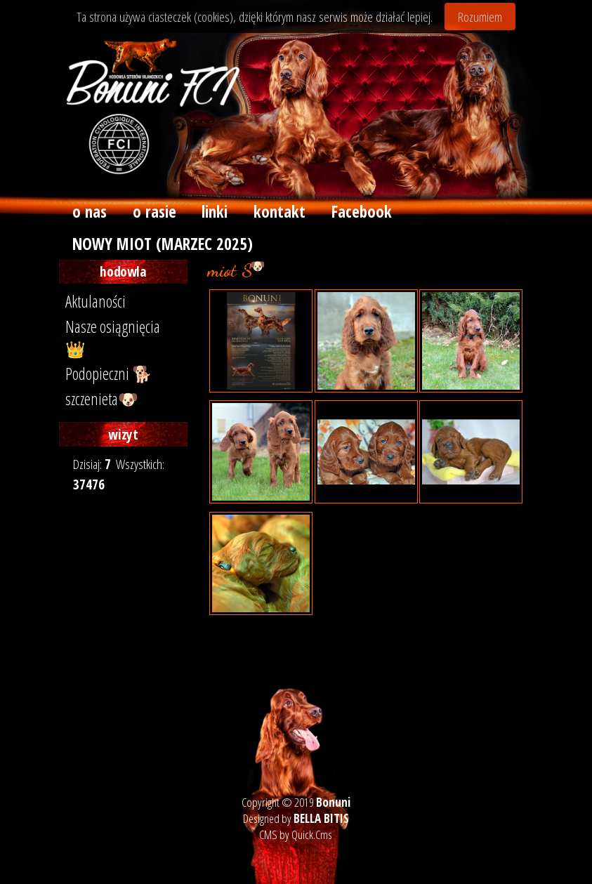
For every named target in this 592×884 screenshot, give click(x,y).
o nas (89, 211)
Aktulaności (95, 301)
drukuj (226, 636)
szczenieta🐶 (101, 399)
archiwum (297, 266)
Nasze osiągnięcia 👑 (112, 337)
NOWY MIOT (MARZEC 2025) (162, 243)
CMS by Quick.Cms (295, 834)
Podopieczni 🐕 (108, 373)
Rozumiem (480, 16)
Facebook (361, 211)
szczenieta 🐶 (236, 266)
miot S (342, 266)
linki (215, 211)
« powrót (270, 636)
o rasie (154, 211)
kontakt (279, 211)
